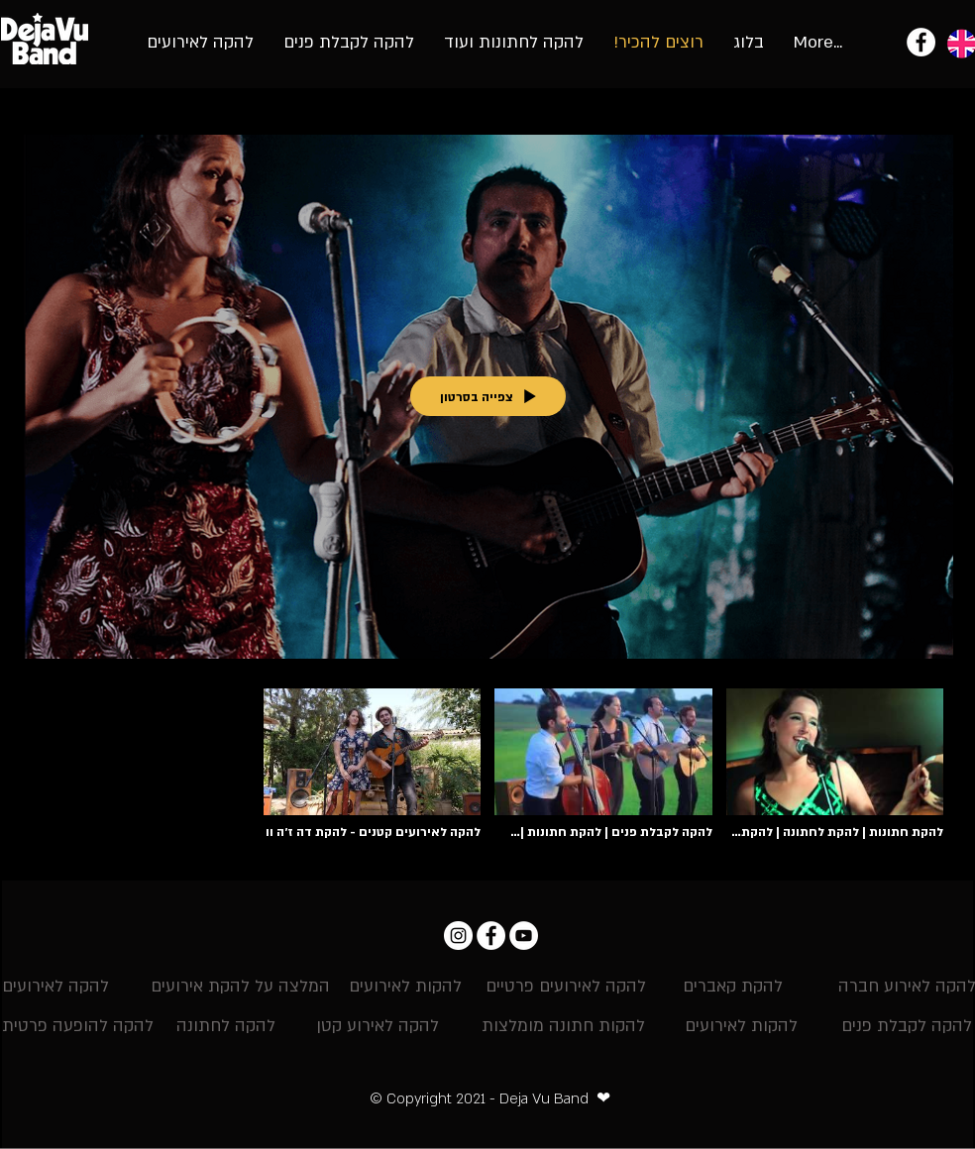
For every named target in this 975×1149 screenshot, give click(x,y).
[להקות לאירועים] (405, 987)
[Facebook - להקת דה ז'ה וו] (491, 935)
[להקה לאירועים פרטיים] (566, 987)
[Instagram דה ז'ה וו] (458, 935)
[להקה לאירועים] (55, 987)
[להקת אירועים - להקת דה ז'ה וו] (921, 42)
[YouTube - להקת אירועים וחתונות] (523, 935)
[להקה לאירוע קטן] (377, 1027)
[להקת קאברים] (733, 987)
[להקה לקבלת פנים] (906, 1027)
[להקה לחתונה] (225, 1027)
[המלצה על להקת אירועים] (240, 987)
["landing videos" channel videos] (487, 769)
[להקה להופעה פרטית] (78, 1027)
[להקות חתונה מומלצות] (563, 1027)
